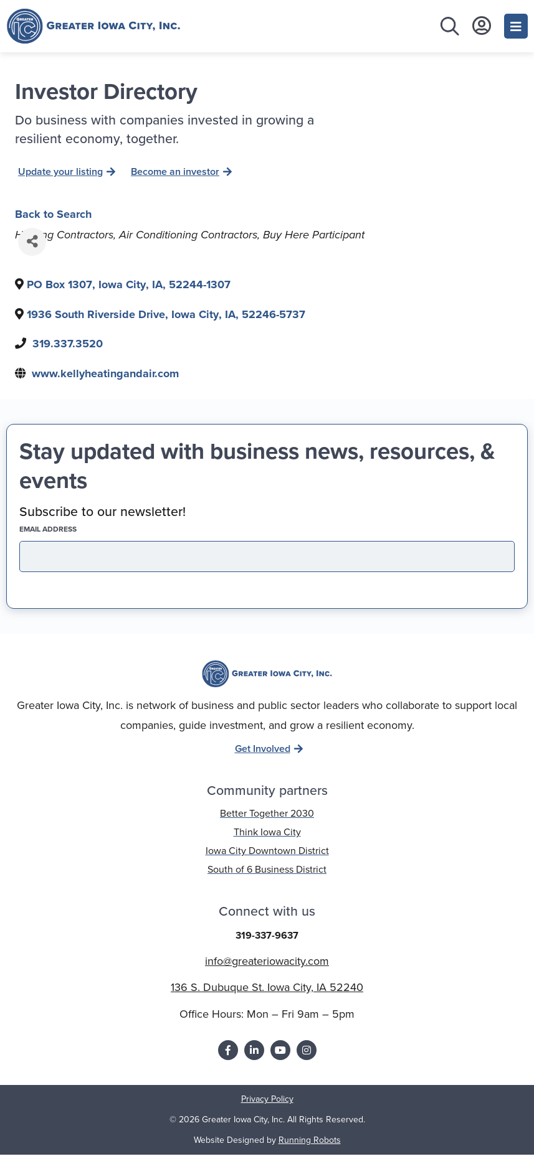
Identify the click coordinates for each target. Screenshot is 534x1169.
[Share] (32, 257)
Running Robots (310, 1155)
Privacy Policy (267, 1113)
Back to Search (53, 228)
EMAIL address (69, 544)
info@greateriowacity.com (267, 976)
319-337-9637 (267, 950)
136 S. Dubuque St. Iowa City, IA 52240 (267, 1002)
